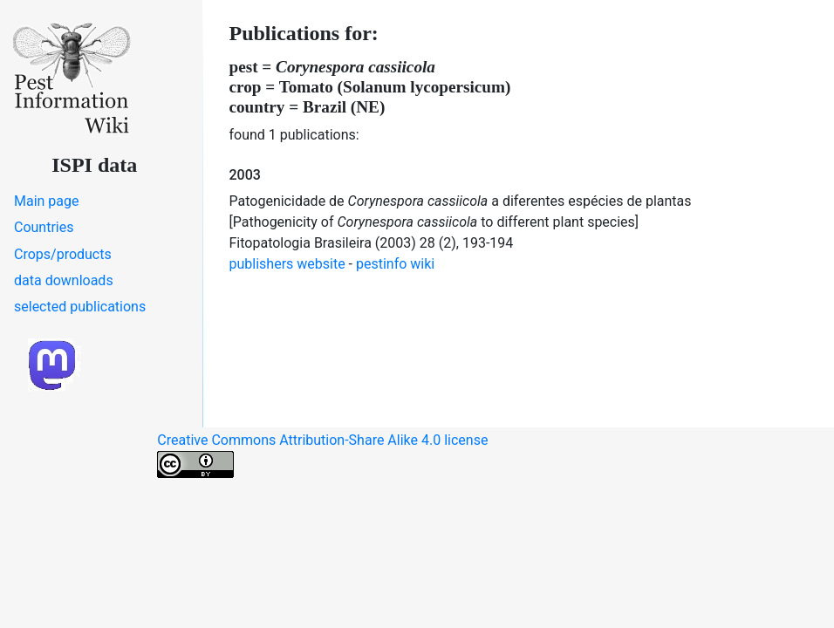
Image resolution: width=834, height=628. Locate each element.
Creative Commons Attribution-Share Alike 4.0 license (322, 455)
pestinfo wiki (395, 264)
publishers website (287, 264)
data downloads (63, 280)
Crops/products (63, 254)
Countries (43, 227)
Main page (46, 201)
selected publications (80, 306)
